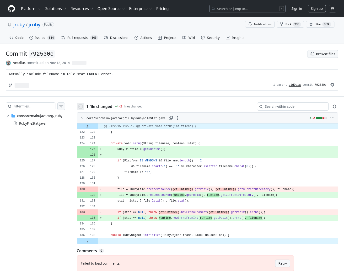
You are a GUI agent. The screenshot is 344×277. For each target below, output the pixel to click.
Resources (82, 8)
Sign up (317, 8)
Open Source (111, 8)
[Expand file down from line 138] (87, 241)
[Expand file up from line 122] (87, 126)
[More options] (332, 118)
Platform (31, 8)
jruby (19, 24)
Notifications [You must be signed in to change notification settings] (259, 24)
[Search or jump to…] (247, 8)
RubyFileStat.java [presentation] (32, 123)
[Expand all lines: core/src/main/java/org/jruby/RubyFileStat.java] (177, 118)
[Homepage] (11, 9)
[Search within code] (290, 106)
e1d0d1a (295, 85)
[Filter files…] (34, 106)
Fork (290, 24)
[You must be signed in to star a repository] (320, 24)
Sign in (296, 8)
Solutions (56, 8)
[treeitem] (35, 119)
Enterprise (140, 8)
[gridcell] (207, 126)
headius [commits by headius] (19, 62)
